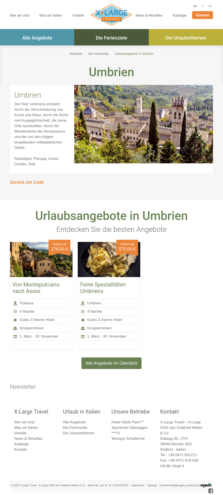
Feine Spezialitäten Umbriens (103, 287)
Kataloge (179, 15)
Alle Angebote (37, 38)
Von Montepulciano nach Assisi (36, 287)
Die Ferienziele (111, 38)
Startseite (75, 53)
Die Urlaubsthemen (186, 38)
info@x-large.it (172, 466)
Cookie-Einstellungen (172, 485)
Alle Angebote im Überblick (111, 363)
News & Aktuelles (149, 15)
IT (202, 6)
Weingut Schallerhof (128, 438)
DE (195, 6)
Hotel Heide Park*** (128, 422)
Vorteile (78, 15)
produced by (198, 485)
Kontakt (202, 15)
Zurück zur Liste (27, 182)
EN (210, 6)
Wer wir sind (19, 15)
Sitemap (152, 485)
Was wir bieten (50, 15)
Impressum (137, 485)
